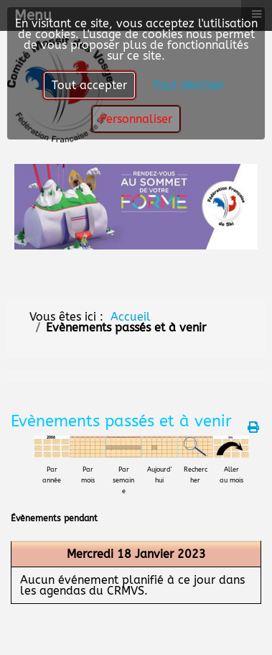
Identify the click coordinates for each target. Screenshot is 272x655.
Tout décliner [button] (189, 85)
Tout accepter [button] (89, 85)
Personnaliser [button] (136, 119)
